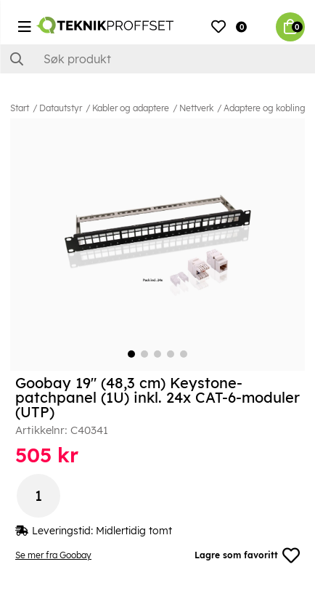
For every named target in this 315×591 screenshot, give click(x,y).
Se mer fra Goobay (53, 555)
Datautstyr (60, 107)
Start (19, 107)
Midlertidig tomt (134, 530)
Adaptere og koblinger (269, 107)
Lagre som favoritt (247, 555)
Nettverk (196, 107)
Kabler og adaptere (130, 107)
